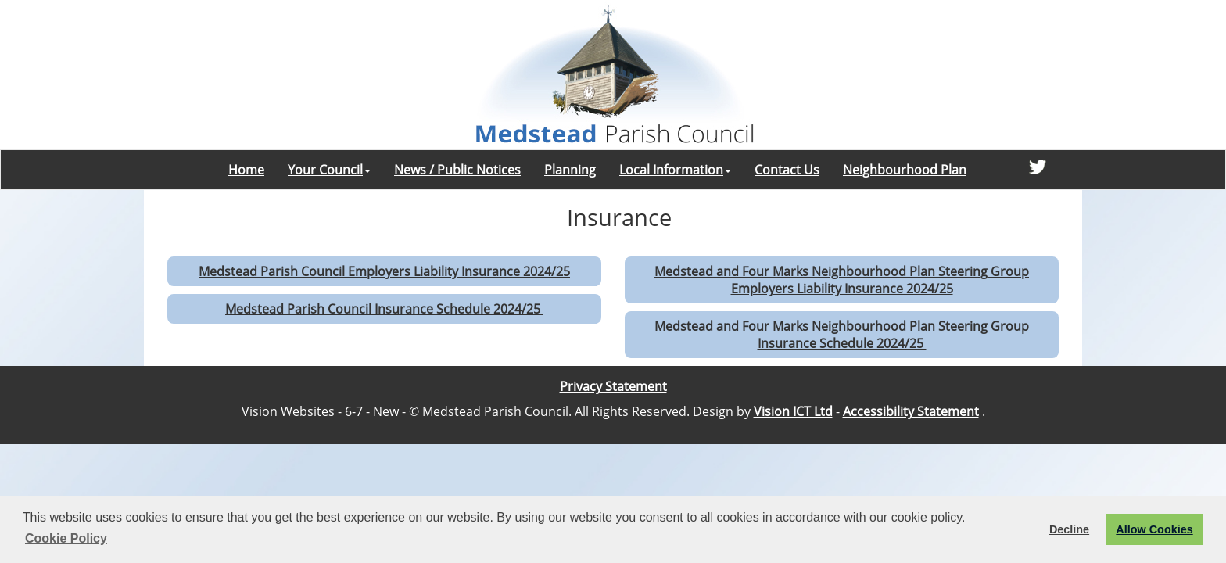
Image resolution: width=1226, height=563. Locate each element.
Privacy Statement (613, 386)
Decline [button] (1069, 529)
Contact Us (787, 169)
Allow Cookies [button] (1154, 529)
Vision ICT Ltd (793, 411)
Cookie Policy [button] (66, 538)
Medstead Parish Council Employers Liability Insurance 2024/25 (384, 271)
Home (246, 169)
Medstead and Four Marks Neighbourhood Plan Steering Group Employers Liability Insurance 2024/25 (841, 280)
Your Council (329, 169)
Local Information (675, 169)
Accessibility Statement (911, 411)
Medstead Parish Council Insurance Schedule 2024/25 (384, 308)
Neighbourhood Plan (904, 169)
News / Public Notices (457, 169)
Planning (570, 169)
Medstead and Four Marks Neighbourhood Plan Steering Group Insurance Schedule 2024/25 (841, 334)
